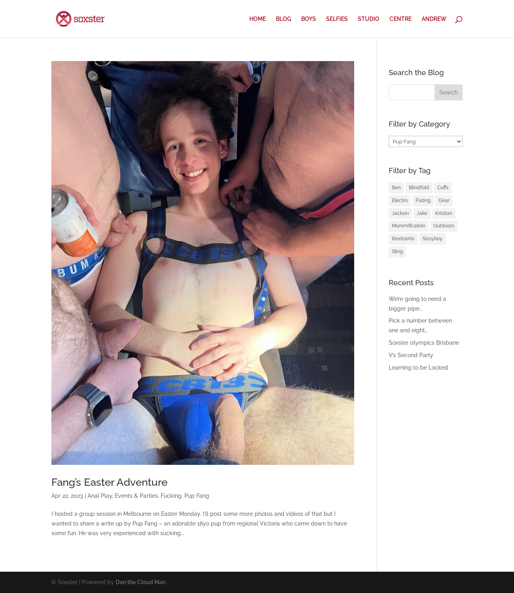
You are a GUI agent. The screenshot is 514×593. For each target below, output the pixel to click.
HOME (257, 19)
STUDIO (368, 19)
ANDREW (434, 19)
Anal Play (100, 496)
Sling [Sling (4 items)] (397, 251)
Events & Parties (136, 496)
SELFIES (337, 19)
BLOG (283, 19)
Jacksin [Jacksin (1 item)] (400, 213)
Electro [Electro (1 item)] (400, 200)
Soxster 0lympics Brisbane (424, 342)
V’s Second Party (411, 355)
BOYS (308, 19)
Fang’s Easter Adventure (109, 482)
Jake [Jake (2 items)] (422, 213)
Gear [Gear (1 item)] (444, 200)
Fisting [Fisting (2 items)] (423, 200)
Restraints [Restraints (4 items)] (403, 238)
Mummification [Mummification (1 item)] (408, 226)
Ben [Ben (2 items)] (396, 187)
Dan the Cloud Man (140, 582)
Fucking (171, 496)
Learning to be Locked (418, 367)
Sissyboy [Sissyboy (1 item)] (432, 238)
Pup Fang (196, 496)
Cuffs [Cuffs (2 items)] (443, 187)
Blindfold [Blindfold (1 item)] (419, 187)
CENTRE (401, 19)
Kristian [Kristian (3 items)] (443, 213)
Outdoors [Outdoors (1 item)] (443, 226)
